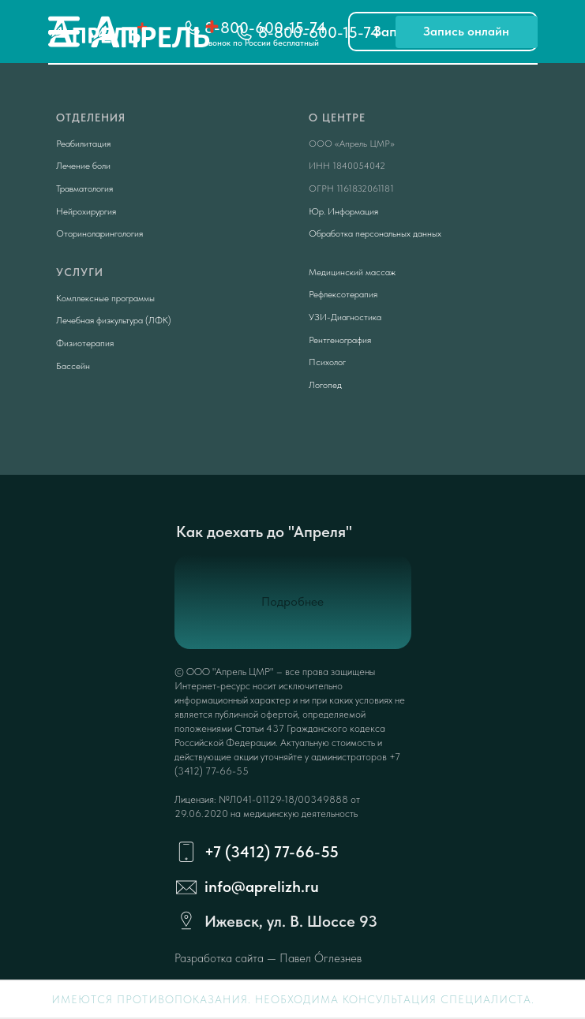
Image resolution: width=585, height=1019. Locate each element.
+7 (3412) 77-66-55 (271, 851)
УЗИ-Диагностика (345, 317)
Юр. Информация (343, 211)
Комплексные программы (105, 298)
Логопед (325, 384)
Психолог (327, 362)
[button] (467, 32)
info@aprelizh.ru (261, 886)
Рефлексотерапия (343, 294)
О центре (337, 117)
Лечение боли (83, 165)
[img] (64, 31)
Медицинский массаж (352, 272)
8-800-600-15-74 (319, 32)
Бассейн (73, 365)
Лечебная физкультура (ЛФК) (113, 320)
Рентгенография (340, 339)
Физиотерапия (85, 343)
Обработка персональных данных (375, 233)
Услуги (79, 272)
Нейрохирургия (86, 211)
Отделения (91, 117)
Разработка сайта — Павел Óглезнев (268, 958)
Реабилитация (83, 143)
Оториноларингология (99, 233)
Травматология (84, 188)
